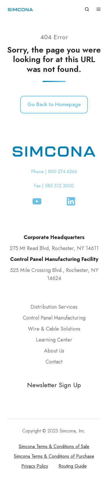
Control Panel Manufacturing (54, 318)
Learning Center (54, 340)
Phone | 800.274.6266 (54, 171)
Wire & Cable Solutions (54, 329)
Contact (54, 361)
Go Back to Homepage (54, 104)
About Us (54, 351)
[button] (87, 9)
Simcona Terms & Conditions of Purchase (54, 456)
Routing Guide (72, 466)
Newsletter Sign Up (54, 384)
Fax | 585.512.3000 (54, 185)
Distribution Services (54, 307)
